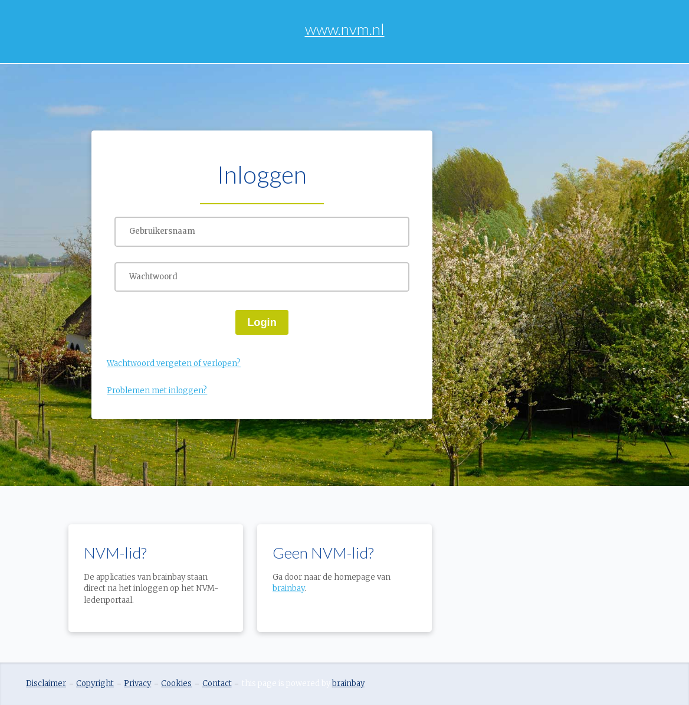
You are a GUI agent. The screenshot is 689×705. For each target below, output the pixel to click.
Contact (217, 683)
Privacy (137, 683)
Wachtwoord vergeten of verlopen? (174, 363)
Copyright (95, 683)
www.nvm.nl (345, 28)
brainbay (288, 588)
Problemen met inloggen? (157, 391)
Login (262, 322)
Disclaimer (46, 683)
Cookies (176, 683)
